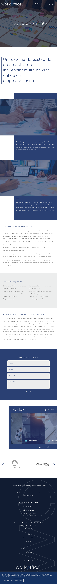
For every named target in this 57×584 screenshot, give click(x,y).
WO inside (28, 542)
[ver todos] (45, 410)
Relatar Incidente (28, 557)
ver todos (51, 409)
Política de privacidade (28, 549)
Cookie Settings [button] (7, 580)
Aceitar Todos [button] (18, 580)
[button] (38, 3)
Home (28, 534)
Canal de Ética (28, 553)
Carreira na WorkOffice (28, 538)
